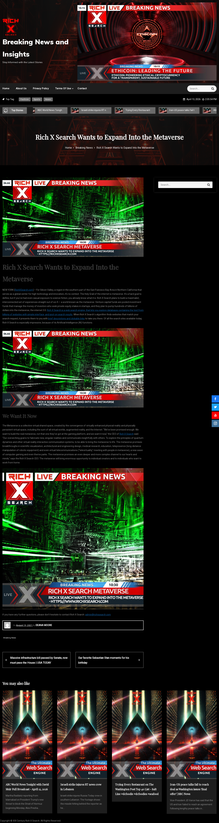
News (48, 99)
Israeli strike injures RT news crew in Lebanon (101, 110)
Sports (37, 99)
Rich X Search (126, 434)
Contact (82, 88)
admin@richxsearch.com (98, 614)
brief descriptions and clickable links (66, 318)
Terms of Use (63, 88)
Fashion (25, 99)
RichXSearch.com (24, 290)
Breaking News (9, 638)
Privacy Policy (41, 88)
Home (5, 88)
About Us (21, 88)
